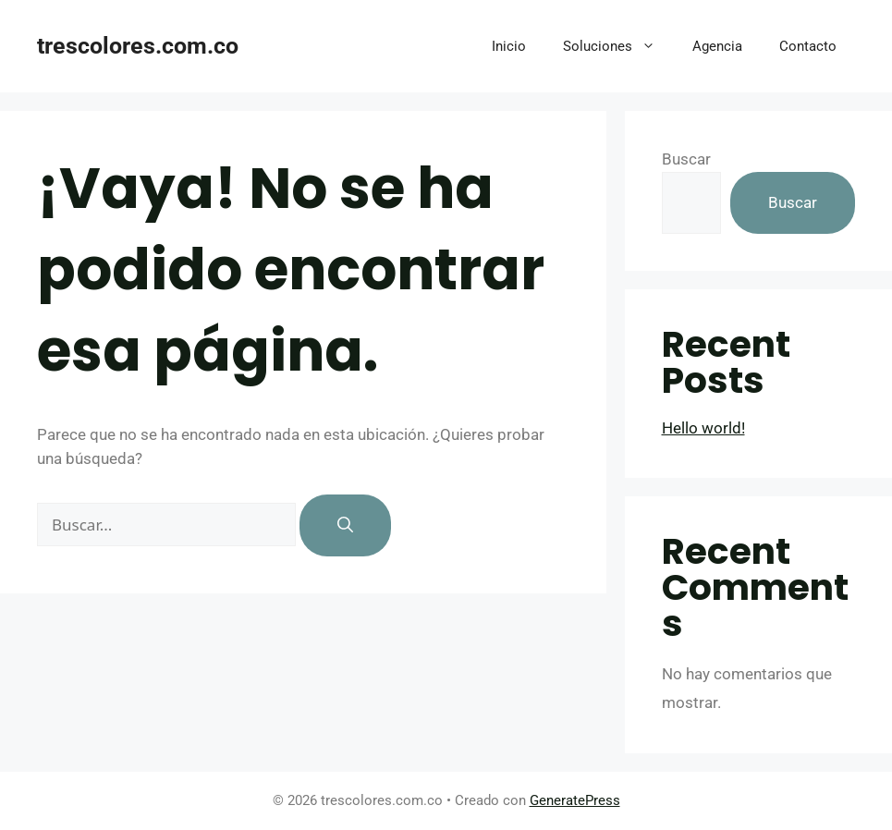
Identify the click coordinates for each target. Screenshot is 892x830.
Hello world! (703, 428)
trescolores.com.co (137, 45)
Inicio (509, 46)
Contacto (808, 46)
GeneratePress (575, 800)
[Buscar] (345, 525)
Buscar (686, 159)
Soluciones (618, 46)
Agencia (717, 46)
